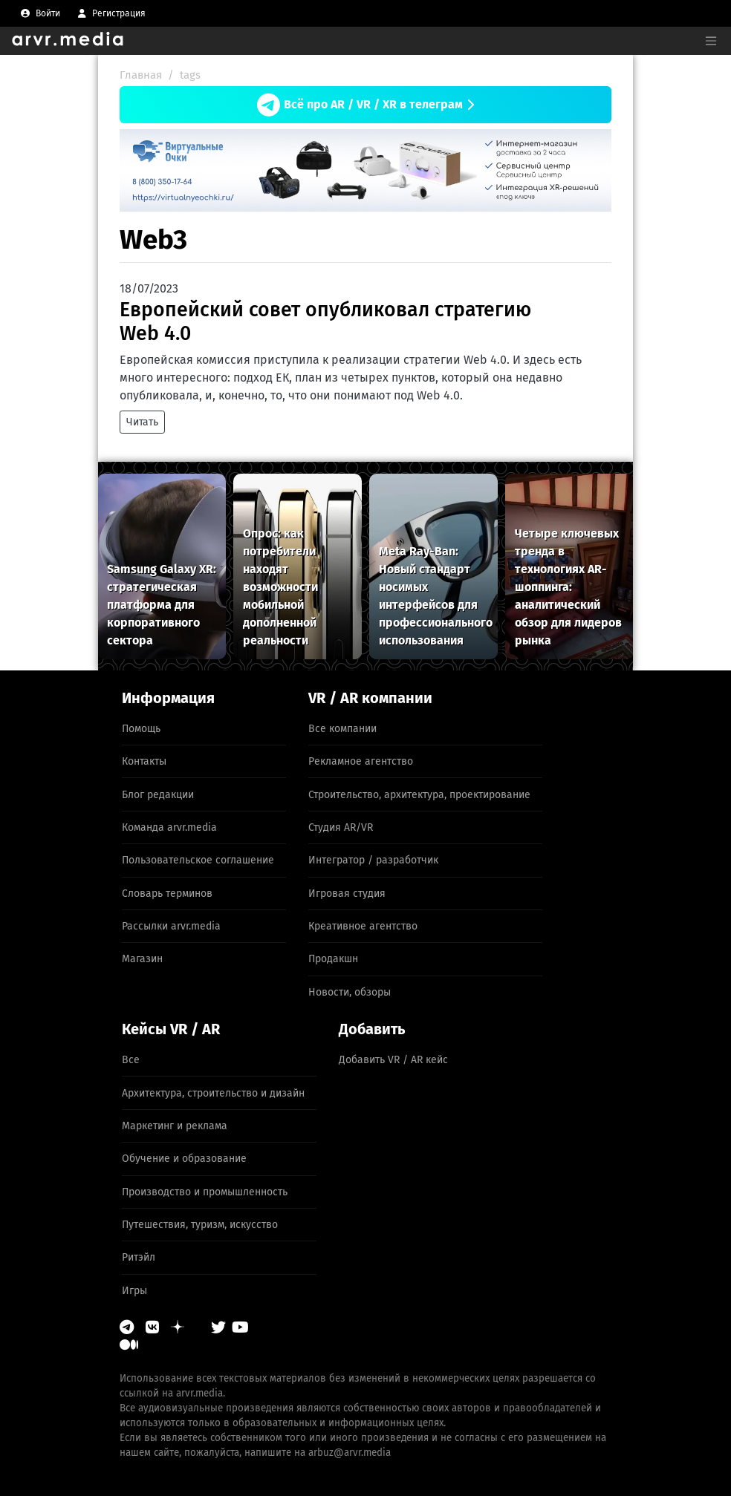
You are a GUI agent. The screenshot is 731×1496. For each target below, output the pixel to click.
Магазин (142, 959)
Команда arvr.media (169, 827)
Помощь (141, 728)
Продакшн (333, 959)
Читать (142, 422)
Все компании (342, 728)
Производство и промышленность (204, 1192)
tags (190, 75)
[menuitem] (40, 13)
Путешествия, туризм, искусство (200, 1224)
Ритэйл (138, 1257)
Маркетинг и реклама (174, 1126)
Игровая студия (347, 893)
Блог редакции (158, 794)
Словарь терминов (167, 893)
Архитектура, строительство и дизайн (213, 1093)
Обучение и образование (184, 1158)
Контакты (144, 761)
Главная (141, 75)
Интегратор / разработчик (373, 860)
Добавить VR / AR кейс (393, 1060)
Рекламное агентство (360, 761)
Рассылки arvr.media (171, 926)
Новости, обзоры (349, 992)
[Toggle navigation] (711, 41)
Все (131, 1060)
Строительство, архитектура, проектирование (419, 794)
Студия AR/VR (340, 827)
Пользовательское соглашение (198, 860)
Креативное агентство (363, 926)
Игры (134, 1290)
